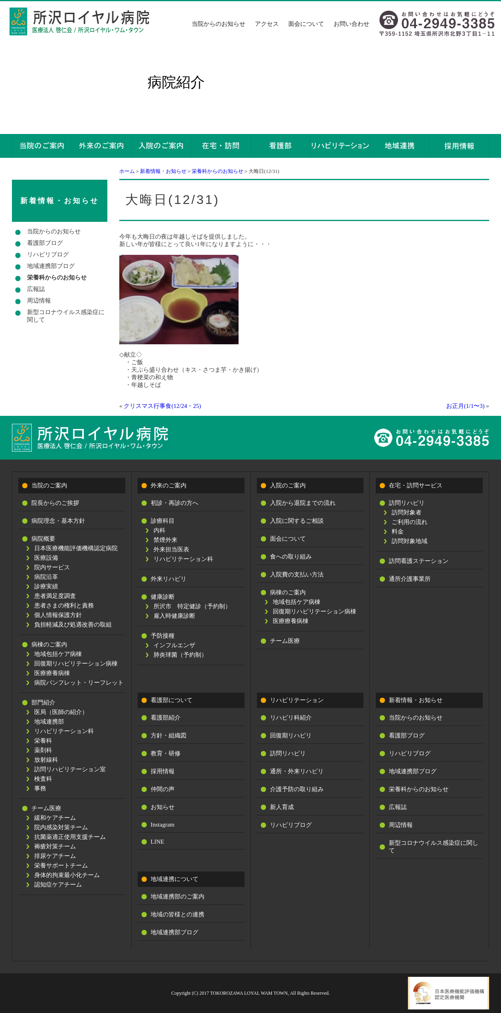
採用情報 (163, 771)
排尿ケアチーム (55, 856)
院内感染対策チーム (61, 827)
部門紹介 (43, 702)
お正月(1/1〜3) (465, 406)
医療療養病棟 (52, 673)
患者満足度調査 (55, 596)
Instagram (163, 824)
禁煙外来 (165, 540)
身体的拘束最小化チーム (67, 875)
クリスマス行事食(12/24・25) (162, 406)
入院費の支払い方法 (297, 574)
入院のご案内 (288, 485)
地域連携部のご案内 (177, 896)
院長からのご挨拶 (55, 503)
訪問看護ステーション (419, 561)
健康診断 (163, 597)
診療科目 (163, 521)
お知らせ (163, 807)
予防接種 (163, 636)
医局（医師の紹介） (61, 712)
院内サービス (52, 567)
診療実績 (46, 586)
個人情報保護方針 (58, 615)
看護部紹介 (166, 717)
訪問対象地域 (409, 541)
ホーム (127, 171)
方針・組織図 (168, 735)
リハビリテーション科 (64, 731)
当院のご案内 (49, 485)
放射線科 (46, 760)
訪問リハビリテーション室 (70, 769)
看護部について (171, 700)
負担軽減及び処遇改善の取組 (73, 624)
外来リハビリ (168, 579)
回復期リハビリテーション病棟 (76, 663)
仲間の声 (163, 789)
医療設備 (46, 558)
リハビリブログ (48, 254)
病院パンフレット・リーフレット (79, 682)
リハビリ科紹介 (291, 717)
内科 (159, 530)
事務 (40, 788)
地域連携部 (49, 721)
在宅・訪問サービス (416, 485)
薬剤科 (43, 750)
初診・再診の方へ (174, 503)
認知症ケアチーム (58, 884)
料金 (398, 531)
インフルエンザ (174, 645)
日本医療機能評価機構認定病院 (76, 548)
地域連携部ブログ (51, 266)
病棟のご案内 (49, 644)
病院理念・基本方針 (58, 521)
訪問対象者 (406, 512)
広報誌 (36, 289)
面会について (306, 24)
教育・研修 (166, 753)
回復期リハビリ (291, 735)
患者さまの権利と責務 (64, 605)
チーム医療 (46, 808)
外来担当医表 (171, 549)
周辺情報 (39, 300)
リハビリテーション (297, 700)
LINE (157, 841)
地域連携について (174, 879)
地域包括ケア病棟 (58, 654)
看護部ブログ (45, 243)
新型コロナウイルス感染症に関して (66, 316)
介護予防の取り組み (297, 789)
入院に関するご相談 (297, 521)
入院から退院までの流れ (303, 503)
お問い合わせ (351, 24)
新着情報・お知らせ (163, 171)
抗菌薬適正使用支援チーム (70, 837)
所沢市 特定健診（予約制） (192, 606)
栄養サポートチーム (61, 865)
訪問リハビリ (407, 503)
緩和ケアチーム (55, 818)
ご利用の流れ (409, 522)
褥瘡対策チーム (55, 846)
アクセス (267, 24)
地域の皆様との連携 (177, 914)
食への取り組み (291, 556)
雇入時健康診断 (174, 616)
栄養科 (43, 740)
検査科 (43, 779)
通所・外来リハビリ (297, 771)
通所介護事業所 (410, 579)
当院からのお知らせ (218, 24)
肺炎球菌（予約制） (180, 655)
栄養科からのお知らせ (217, 171)
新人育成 (282, 807)
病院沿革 (46, 577)
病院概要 (43, 539)
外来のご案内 (168, 485)
